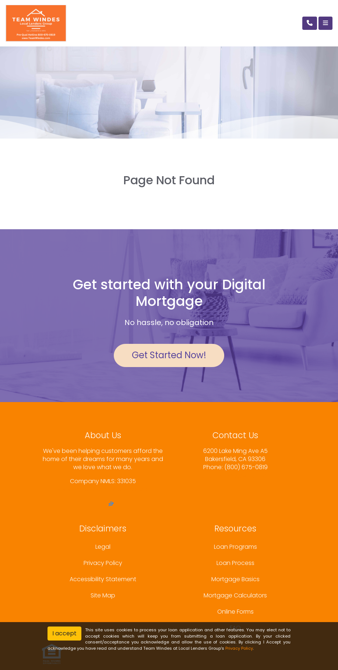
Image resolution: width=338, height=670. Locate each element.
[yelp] (101, 504)
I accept (64, 633)
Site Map (103, 595)
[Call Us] (309, 23)
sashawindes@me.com (235, 475)
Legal (102, 546)
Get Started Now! (169, 355)
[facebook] (93, 504)
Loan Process (235, 563)
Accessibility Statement (103, 579)
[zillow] (111, 504)
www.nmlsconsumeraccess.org (103, 489)
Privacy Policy (103, 563)
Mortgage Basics (235, 579)
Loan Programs (235, 546)
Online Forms (235, 611)
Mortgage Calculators (235, 595)
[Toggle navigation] (325, 23)
